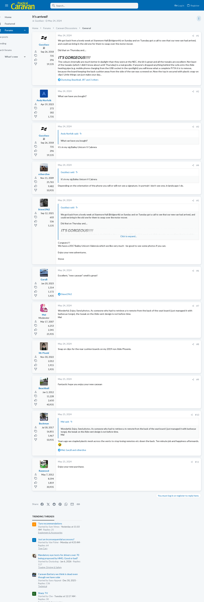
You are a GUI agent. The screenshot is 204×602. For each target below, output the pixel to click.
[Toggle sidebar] (198, 18)
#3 (144, 139)
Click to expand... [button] (105, 249)
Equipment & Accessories (169, 49)
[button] (6, 5)
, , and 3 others (85, 92)
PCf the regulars (165, 207)
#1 (144, 35)
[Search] (88, 6)
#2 (144, 104)
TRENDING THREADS (162, 33)
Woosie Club (163, 141)
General (161, 188)
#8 (144, 360)
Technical (161, 103)
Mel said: (71, 438)
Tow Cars (161, 65)
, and (79, 469)
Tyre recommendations (169, 40)
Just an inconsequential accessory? (175, 56)
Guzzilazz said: (73, 185)
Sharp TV (162, 110)
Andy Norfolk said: (75, 146)
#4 (144, 178)
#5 (144, 213)
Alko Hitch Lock (165, 233)
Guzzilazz (45, 20)
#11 (144, 481)
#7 (144, 322)
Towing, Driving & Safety (169, 84)
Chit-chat (161, 135)
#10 (144, 431)
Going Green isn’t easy (169, 125)
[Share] (140, 35)
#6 (144, 287)
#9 (144, 396)
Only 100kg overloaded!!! (170, 194)
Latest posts (159, 159)
